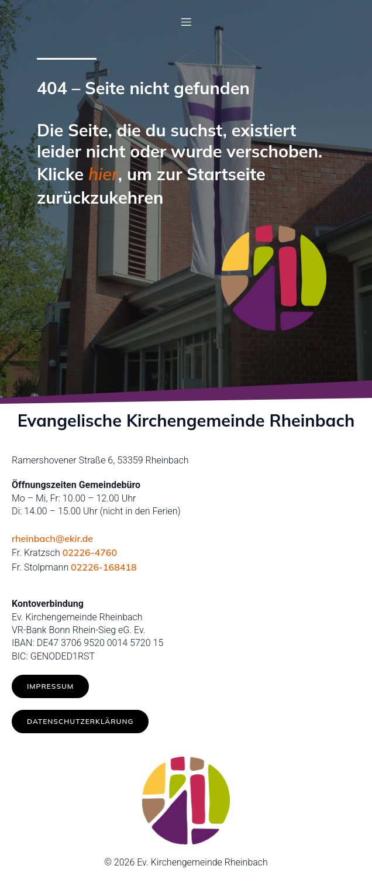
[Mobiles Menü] (186, 22)
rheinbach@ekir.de (52, 538)
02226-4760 (90, 552)
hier (103, 173)
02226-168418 (104, 567)
